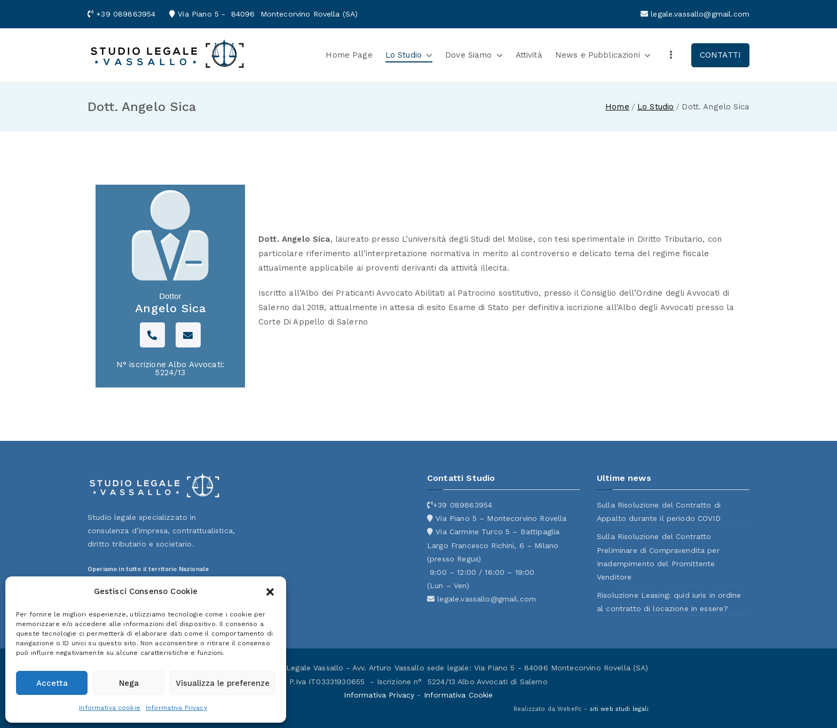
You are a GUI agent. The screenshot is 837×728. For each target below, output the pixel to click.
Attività (529, 55)
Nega (129, 683)
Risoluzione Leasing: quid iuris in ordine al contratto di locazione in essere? (669, 602)
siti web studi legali (619, 709)
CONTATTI (720, 55)
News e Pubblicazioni (603, 55)
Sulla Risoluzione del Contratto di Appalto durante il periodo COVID (659, 512)
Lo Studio (408, 55)
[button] (270, 592)
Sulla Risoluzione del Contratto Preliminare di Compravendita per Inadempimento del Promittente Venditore (658, 556)
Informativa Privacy (176, 707)
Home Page (349, 55)
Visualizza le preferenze (223, 683)
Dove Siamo (474, 55)
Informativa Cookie (458, 695)
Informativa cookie (109, 707)
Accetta (52, 683)
